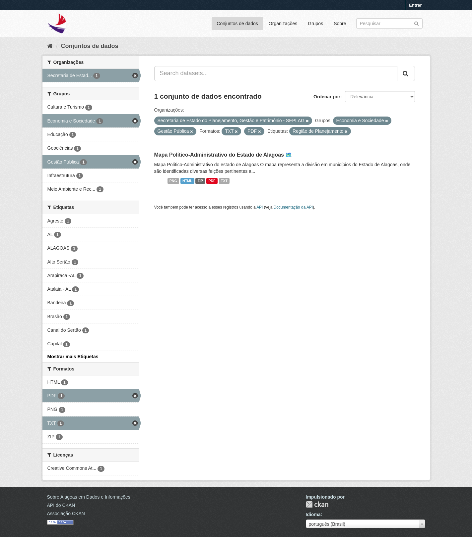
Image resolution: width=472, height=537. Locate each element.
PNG (173, 181)
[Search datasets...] (275, 73)
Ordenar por (326, 96)
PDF (212, 181)
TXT (224, 181)
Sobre (340, 23)
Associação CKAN (66, 513)
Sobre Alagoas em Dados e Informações (88, 497)
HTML (187, 181)
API (259, 207)
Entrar (415, 5)
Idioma (313, 514)
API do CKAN (61, 505)
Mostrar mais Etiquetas (73, 356)
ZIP (200, 181)
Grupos (315, 23)
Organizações (283, 23)
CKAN (317, 504)
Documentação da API (293, 207)
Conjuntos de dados (237, 23)
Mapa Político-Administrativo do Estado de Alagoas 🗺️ (223, 155)
